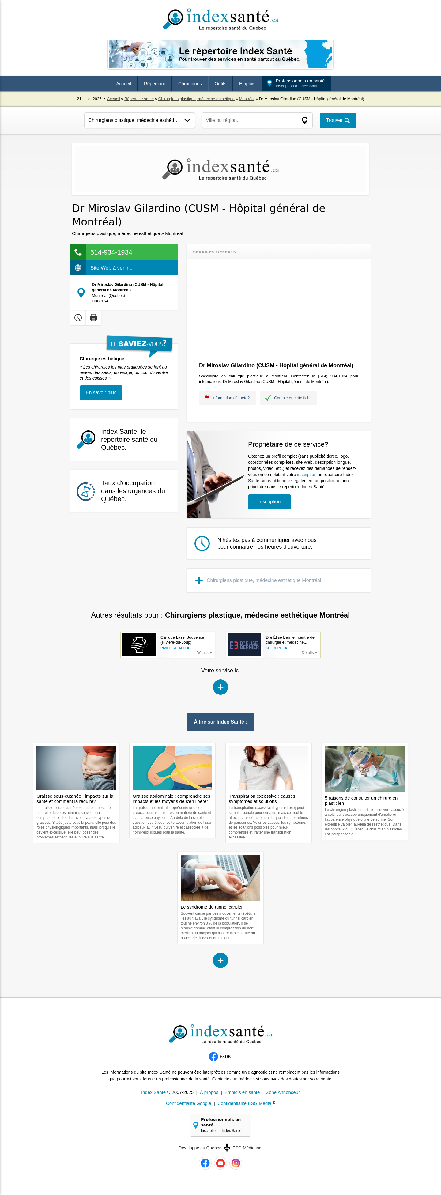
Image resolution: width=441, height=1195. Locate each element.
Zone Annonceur (283, 1092)
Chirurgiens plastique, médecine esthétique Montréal (264, 580)
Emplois (247, 83)
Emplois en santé (242, 1092)
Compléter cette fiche (293, 397)
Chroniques (190, 83)
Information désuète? (231, 397)
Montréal (247, 98)
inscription (306, 474)
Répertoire (154, 83)
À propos (209, 1092)
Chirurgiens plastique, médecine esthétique (196, 98)
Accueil (123, 83)
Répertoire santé (139, 98)
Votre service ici (220, 670)
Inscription (269, 501)
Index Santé (153, 1092)
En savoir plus (101, 392)
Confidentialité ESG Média (244, 1103)
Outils (220, 83)
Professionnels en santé (300, 83)
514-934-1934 (111, 252)
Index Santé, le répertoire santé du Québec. (129, 439)
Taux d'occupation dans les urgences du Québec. (133, 491)
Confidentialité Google (188, 1103)
